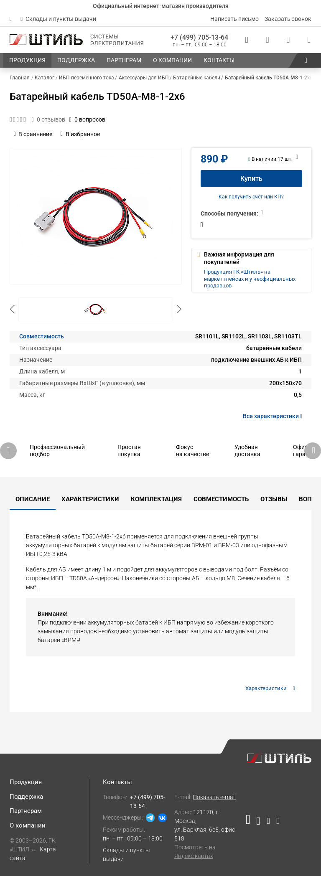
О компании (28, 825)
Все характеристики (274, 416)
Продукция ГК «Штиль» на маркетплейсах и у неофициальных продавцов (250, 279)
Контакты (117, 782)
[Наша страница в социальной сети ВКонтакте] (258, 822)
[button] (306, 60)
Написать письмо (234, 18)
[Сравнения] (267, 40)
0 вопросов (87, 119)
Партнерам (26, 811)
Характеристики (90, 499)
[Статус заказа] (246, 40)
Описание (32, 499)
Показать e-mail (214, 797)
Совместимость (41, 336)
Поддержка (26, 796)
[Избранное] (287, 40)
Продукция (26, 782)
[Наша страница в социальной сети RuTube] (249, 822)
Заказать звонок (288, 18)
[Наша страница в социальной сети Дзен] (268, 822)
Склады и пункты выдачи (58, 18)
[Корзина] (308, 40)
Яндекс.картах (193, 856)
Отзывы (273, 499)
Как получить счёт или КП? (251, 197)
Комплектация (156, 499)
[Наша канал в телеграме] (276, 822)
